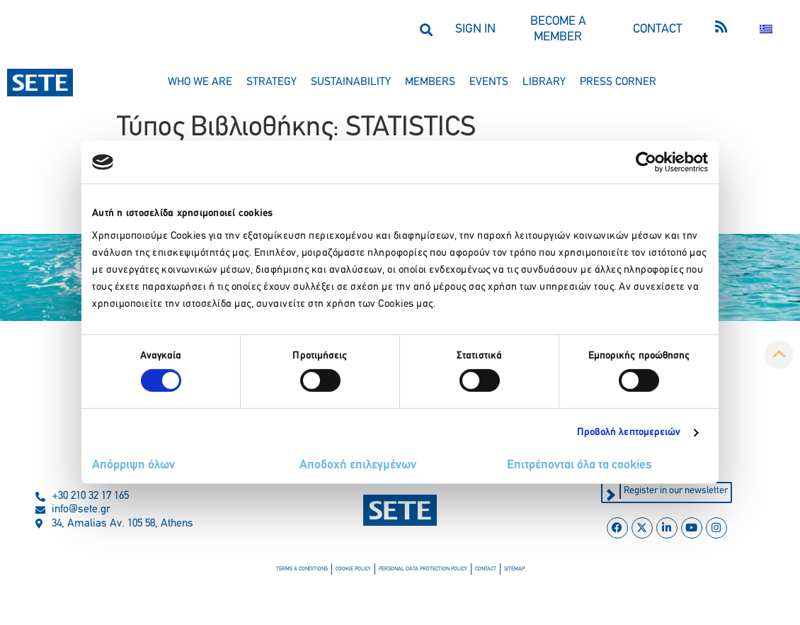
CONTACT (657, 29)
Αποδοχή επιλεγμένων (357, 465)
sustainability (351, 82)
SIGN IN (475, 29)
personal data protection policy (423, 569)
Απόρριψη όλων (133, 465)
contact (485, 569)
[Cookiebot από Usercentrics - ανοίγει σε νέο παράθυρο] (646, 162)
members (430, 82)
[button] (426, 29)
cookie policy (353, 569)
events (488, 82)
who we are (200, 82)
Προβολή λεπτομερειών (629, 432)
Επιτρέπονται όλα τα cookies (579, 465)
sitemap (514, 569)
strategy (271, 82)
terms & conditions (302, 569)
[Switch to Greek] (766, 29)
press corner (618, 82)
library (544, 82)
